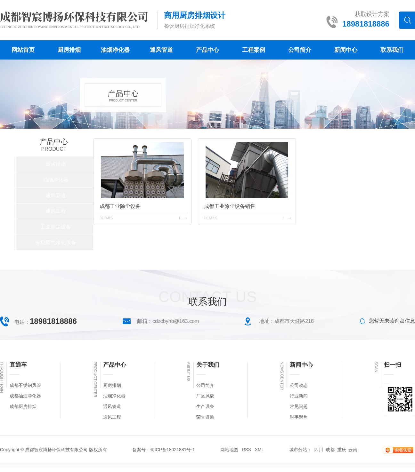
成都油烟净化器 (25, 396)
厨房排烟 (69, 50)
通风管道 (161, 50)
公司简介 (299, 50)
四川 (318, 449)
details (106, 218)
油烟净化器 (115, 50)
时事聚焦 (299, 417)
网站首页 (23, 50)
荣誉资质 (205, 417)
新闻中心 (345, 50)
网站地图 (229, 449)
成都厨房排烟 (23, 406)
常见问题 (299, 406)
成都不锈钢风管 (25, 385)
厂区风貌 (205, 396)
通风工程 (55, 211)
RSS (246, 449)
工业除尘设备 (55, 226)
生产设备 (205, 406)
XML (259, 449)
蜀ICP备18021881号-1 (172, 449)
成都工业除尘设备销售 (229, 206)
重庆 (341, 449)
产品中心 (207, 50)
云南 (352, 449)
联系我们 (391, 50)
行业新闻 (299, 396)
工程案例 (253, 50)
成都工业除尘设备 (120, 206)
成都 (330, 449)
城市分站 (298, 449)
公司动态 (299, 385)
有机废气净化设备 (55, 242)
